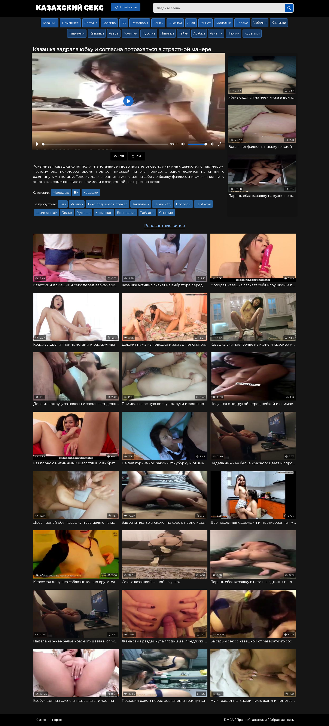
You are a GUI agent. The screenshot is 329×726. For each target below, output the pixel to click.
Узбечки (259, 23)
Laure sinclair (46, 213)
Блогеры (183, 204)
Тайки (183, 33)
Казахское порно (49, 720)
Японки (233, 33)
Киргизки (279, 23)
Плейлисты (125, 7)
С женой (175, 23)
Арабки (199, 33)
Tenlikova (203, 204)
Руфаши (84, 213)
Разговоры (139, 23)
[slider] (105, 144)
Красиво (109, 23)
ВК (123, 23)
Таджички (77, 33)
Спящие (166, 213)
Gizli (63, 204)
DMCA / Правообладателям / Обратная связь (259, 720)
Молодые (223, 23)
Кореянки (252, 33)
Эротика (90, 23)
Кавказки (97, 33)
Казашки (49, 23)
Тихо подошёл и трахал (107, 204)
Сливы (158, 23)
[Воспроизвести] (37, 144)
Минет (205, 23)
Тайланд (147, 213)
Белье (67, 213)
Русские (148, 33)
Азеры (114, 33)
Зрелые (242, 23)
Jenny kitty (162, 204)
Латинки (167, 33)
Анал (191, 23)
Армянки (130, 33)
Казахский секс (70, 7)
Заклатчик (140, 204)
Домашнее (70, 23)
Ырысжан (103, 213)
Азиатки (216, 33)
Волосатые (126, 213)
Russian (77, 204)
